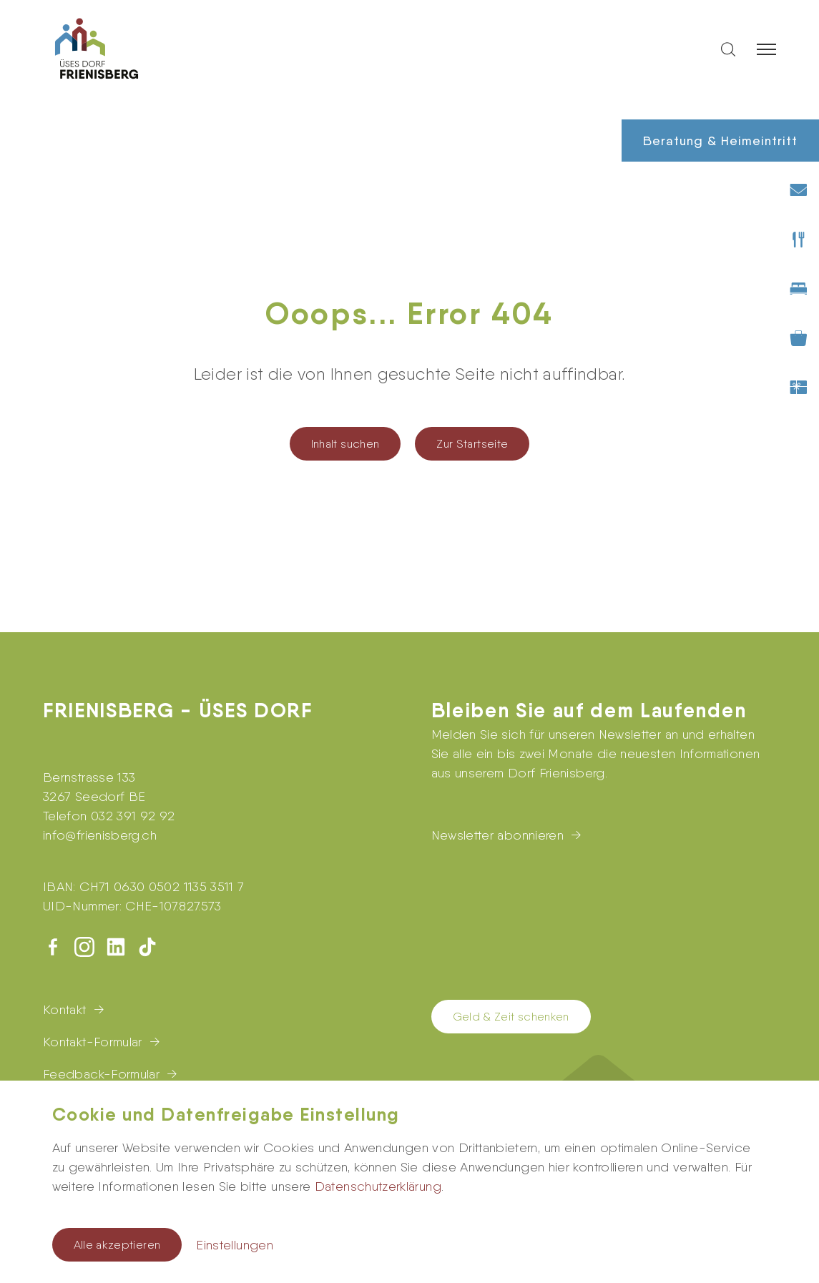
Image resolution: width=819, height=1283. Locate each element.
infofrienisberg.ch (100, 834)
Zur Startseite (472, 444)
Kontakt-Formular (92, 1041)
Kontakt (65, 1009)
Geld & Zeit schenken (511, 1016)
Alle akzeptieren (117, 1245)
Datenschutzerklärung (378, 1186)
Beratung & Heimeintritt (720, 140)
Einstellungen (234, 1244)
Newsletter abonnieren (497, 834)
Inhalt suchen (345, 444)
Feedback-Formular (101, 1073)
